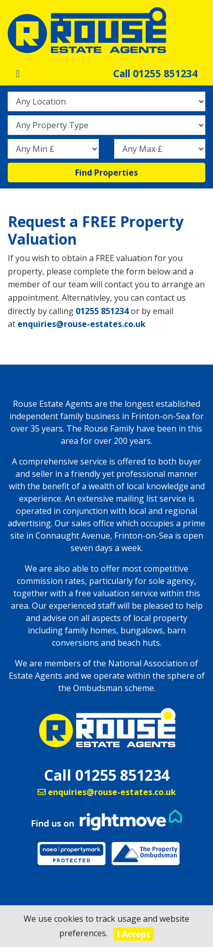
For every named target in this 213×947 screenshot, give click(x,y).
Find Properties (106, 172)
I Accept (133, 934)
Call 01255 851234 (155, 73)
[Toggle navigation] (17, 73)
